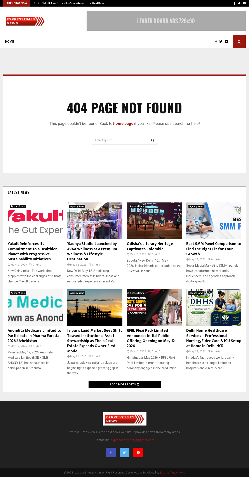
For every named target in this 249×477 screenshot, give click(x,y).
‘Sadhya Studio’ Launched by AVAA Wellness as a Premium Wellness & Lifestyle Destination (92, 251)
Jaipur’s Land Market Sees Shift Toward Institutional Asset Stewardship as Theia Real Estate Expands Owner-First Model (94, 341)
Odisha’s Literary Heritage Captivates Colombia (150, 246)
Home (9, 41)
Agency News (18, 206)
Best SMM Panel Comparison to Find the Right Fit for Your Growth (213, 249)
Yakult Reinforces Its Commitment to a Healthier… (74, 3)
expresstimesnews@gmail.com (132, 440)
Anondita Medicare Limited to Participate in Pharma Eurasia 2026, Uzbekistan (34, 335)
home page (123, 123)
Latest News (18, 192)
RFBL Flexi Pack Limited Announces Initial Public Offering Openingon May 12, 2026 (151, 338)
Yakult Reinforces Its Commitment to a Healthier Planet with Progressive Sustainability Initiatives (32, 251)
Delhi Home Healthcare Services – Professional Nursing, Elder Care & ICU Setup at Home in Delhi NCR (213, 338)
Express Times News (172, 472)
